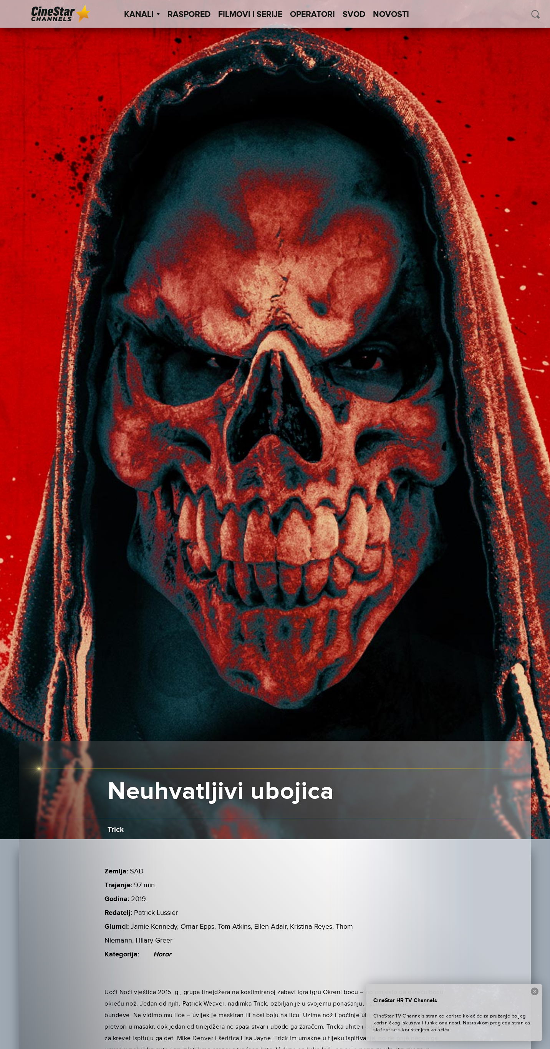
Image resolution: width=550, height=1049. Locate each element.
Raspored (188, 15)
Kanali (142, 15)
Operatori (312, 15)
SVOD (354, 15)
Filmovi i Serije (250, 15)
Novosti (391, 15)
